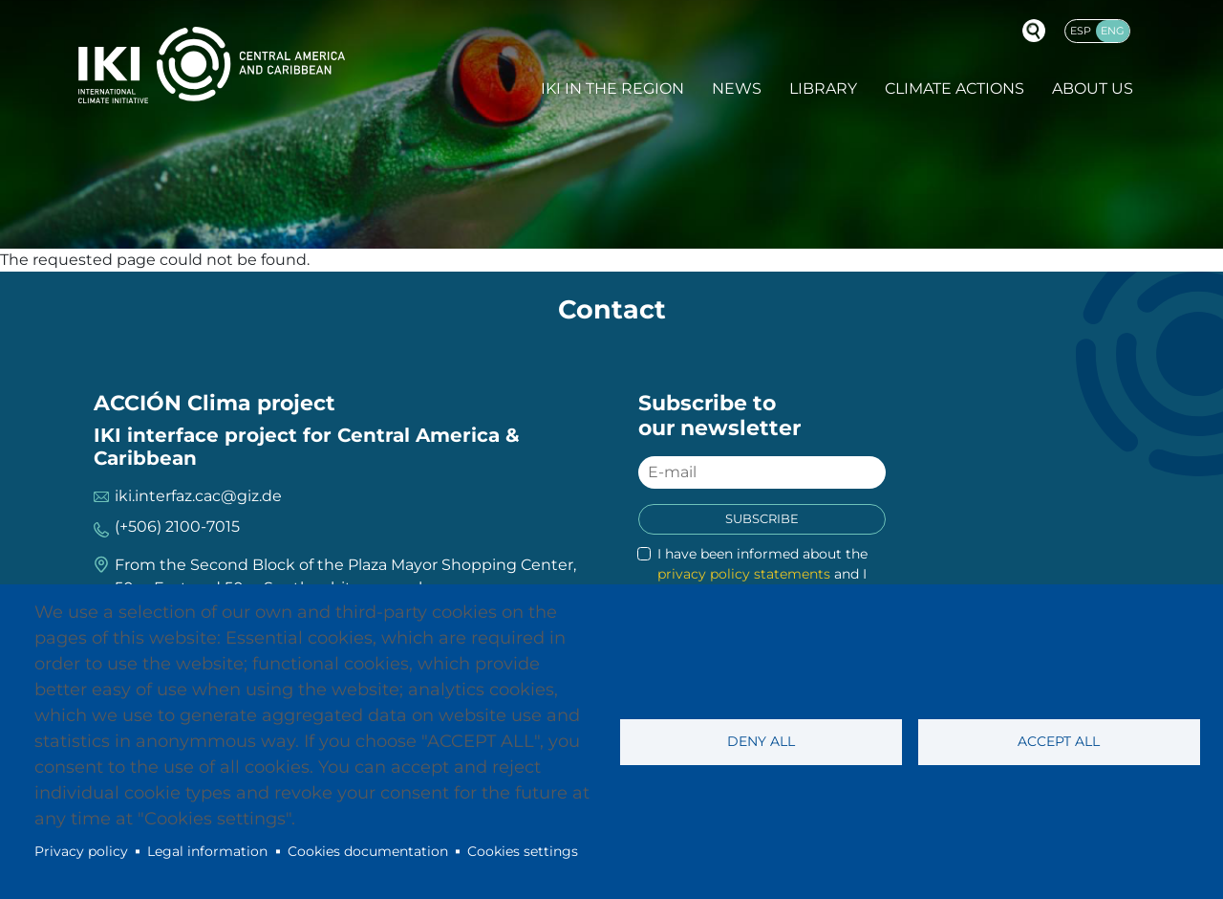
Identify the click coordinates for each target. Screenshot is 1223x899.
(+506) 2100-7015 (177, 526)
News (737, 88)
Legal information (207, 851)
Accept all (1059, 741)
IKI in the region (612, 88)
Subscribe (762, 519)
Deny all (761, 741)
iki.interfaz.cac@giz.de (198, 496)
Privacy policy (81, 851)
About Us (1092, 88)
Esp (1080, 30)
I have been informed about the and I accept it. (762, 574)
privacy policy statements (743, 573)
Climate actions (954, 88)
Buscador (1033, 30)
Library (823, 88)
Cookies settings (522, 851)
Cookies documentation (368, 851)
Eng (1113, 30)
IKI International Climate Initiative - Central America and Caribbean (211, 64)
